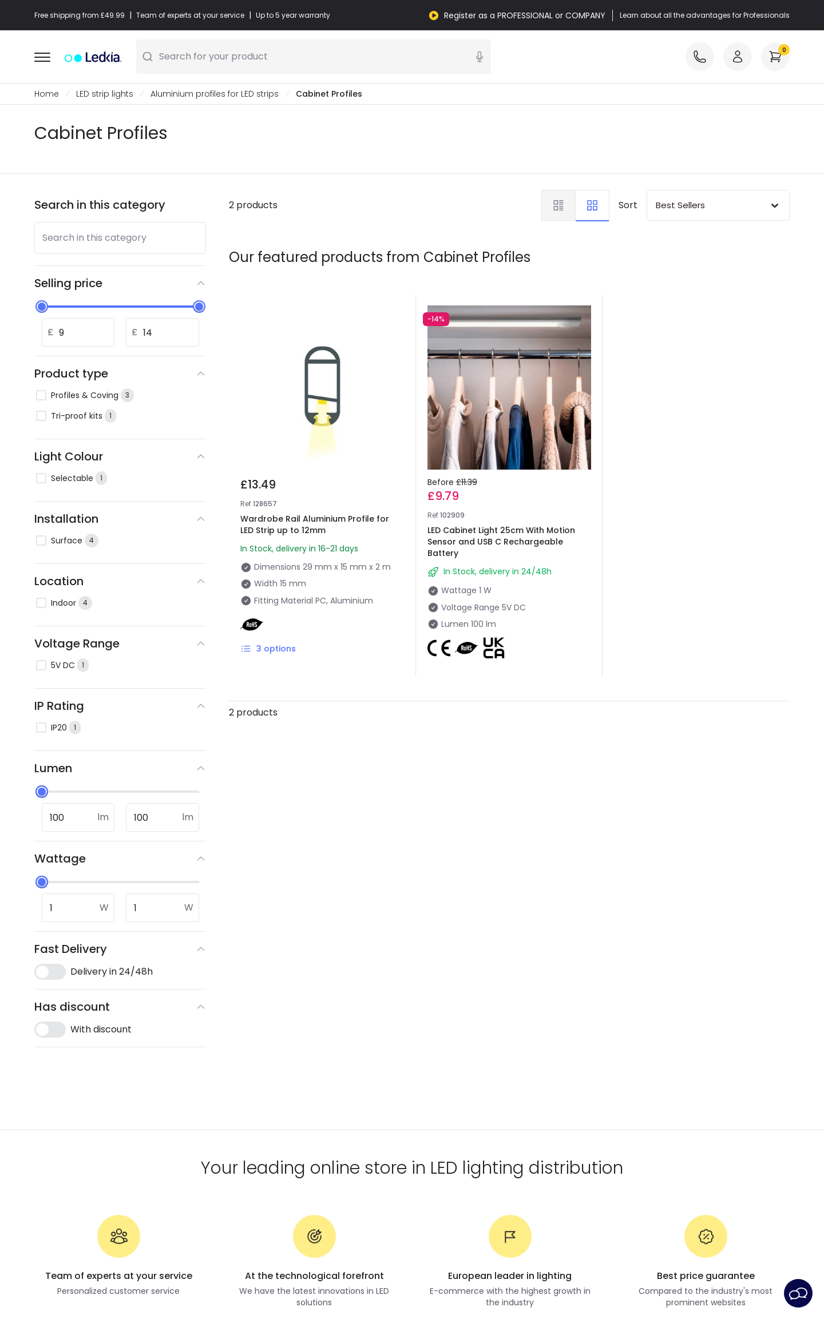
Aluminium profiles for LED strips (214, 94)
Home (46, 94)
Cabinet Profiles (329, 94)
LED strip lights (104, 94)
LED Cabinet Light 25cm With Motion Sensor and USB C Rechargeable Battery (501, 542)
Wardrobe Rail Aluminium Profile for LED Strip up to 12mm (314, 524)
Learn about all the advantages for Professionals (705, 15)
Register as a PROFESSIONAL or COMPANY (524, 15)
